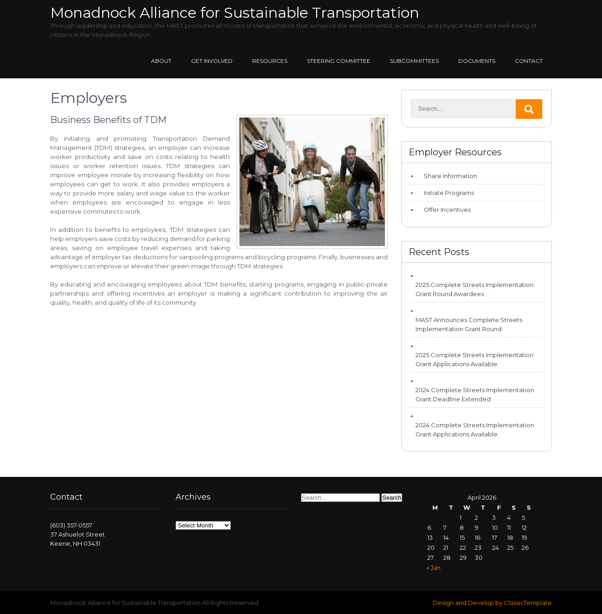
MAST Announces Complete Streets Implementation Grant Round (468, 324)
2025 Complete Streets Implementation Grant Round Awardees (474, 289)
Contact (529, 60)
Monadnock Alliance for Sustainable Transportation (234, 12)
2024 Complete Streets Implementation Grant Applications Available (474, 429)
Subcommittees (414, 60)
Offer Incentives (447, 209)
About (161, 60)
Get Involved (212, 60)
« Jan (433, 567)
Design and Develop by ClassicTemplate (492, 602)
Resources (269, 60)
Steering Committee (338, 60)
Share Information (450, 175)
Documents (476, 60)
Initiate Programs (449, 192)
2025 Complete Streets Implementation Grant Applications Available (474, 359)
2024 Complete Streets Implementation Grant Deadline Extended (474, 394)
